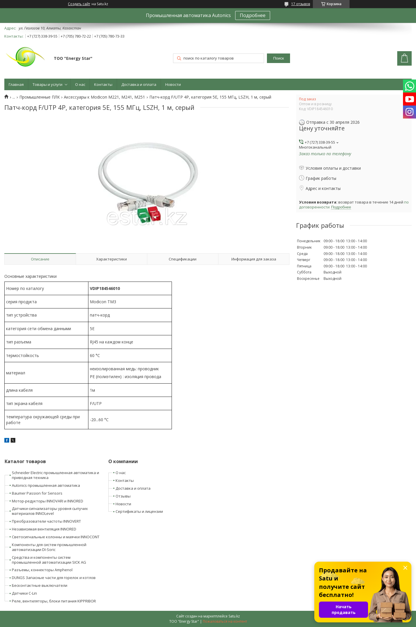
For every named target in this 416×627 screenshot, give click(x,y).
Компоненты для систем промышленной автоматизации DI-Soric (49, 547)
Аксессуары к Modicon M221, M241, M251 (104, 97)
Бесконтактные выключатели (39, 585)
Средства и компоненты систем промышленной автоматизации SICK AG (49, 560)
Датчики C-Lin (24, 593)
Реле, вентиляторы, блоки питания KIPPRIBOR (54, 601)
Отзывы (123, 496)
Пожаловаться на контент (225, 621)
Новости (173, 84)
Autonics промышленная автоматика (46, 485)
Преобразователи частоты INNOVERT (46, 521)
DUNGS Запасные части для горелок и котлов (54, 577)
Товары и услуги (47, 84)
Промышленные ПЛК (39, 97)
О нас (80, 84)
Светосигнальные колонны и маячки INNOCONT (55, 536)
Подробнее (252, 15)
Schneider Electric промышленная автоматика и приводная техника (55, 475)
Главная (16, 84)
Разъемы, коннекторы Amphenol (42, 569)
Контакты (103, 84)
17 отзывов (300, 3)
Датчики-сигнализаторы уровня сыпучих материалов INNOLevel (50, 511)
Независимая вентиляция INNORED (44, 529)
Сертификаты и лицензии (139, 511)
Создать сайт (79, 4)
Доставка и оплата (138, 84)
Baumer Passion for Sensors (37, 493)
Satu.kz (234, 616)
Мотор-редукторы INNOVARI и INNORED (47, 501)
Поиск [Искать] (278, 58)
